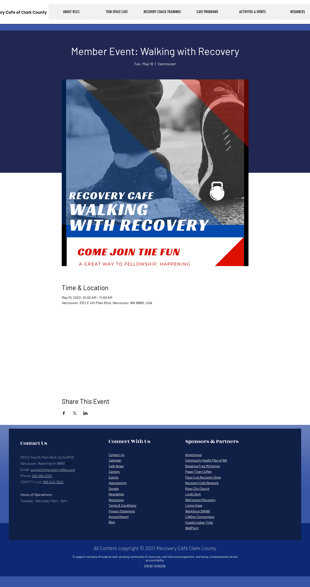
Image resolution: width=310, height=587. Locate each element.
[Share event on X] (75, 413)
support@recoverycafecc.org (53, 469)
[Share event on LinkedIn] (85, 413)
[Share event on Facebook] (64, 413)
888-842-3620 (53, 482)
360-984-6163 (42, 476)
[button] (71, 12)
